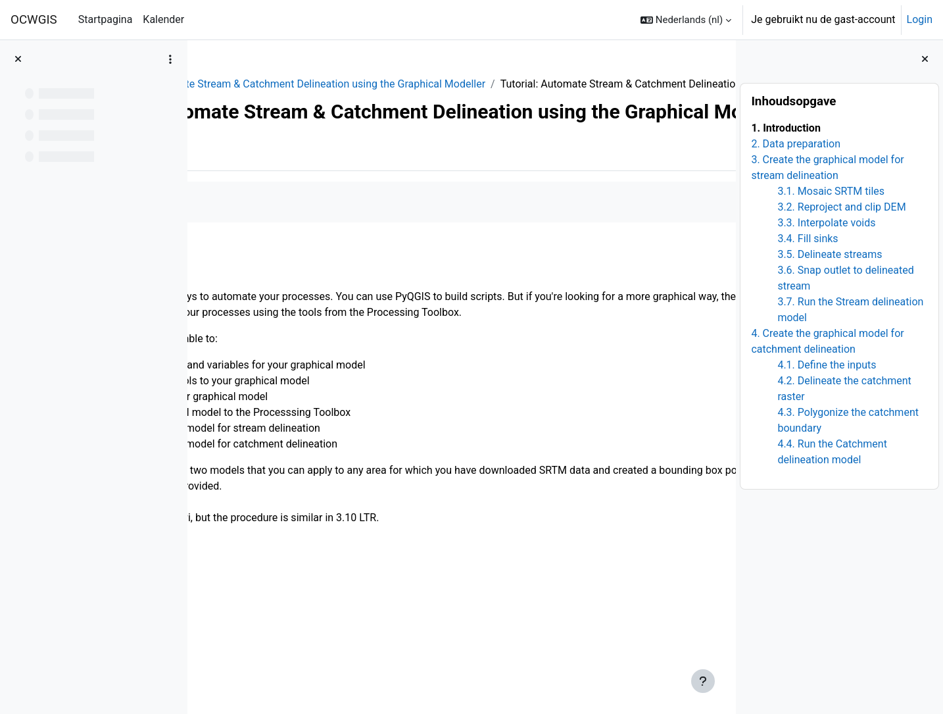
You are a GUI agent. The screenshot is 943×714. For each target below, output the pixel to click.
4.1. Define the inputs (826, 365)
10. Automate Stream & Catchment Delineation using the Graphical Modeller (463, 84)
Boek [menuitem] (235, 212)
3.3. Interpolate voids (826, 223)
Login (919, 19)
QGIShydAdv (242, 84)
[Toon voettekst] (703, 681)
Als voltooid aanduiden (273, 263)
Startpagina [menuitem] (105, 19)
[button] (686, 19)
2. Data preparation (795, 144)
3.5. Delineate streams (829, 254)
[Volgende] (721, 319)
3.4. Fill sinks (807, 238)
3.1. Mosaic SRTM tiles (830, 191)
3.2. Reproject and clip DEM (841, 207)
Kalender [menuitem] (163, 19)
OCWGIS (34, 20)
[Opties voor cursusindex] (170, 59)
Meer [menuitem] (280, 212)
